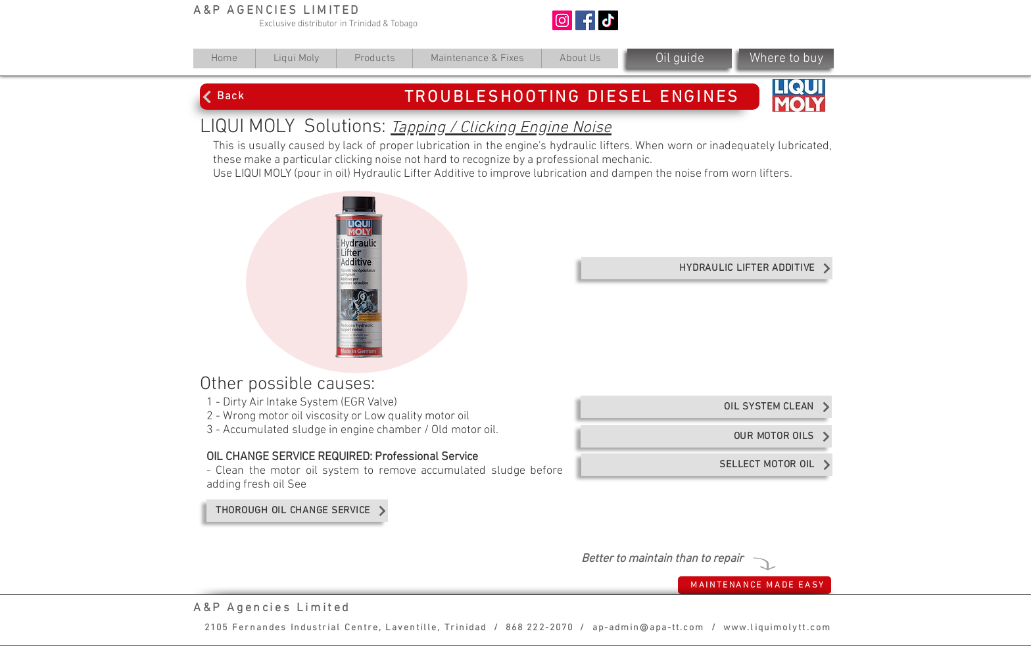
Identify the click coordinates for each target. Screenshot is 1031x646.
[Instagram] (562, 20)
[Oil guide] (679, 58)
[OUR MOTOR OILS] (706, 436)
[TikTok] (608, 20)
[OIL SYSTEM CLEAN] (706, 407)
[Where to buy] (786, 58)
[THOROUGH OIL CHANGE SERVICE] (297, 510)
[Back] (257, 96)
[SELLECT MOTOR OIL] (706, 464)
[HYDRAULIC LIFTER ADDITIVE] (706, 268)
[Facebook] (585, 20)
